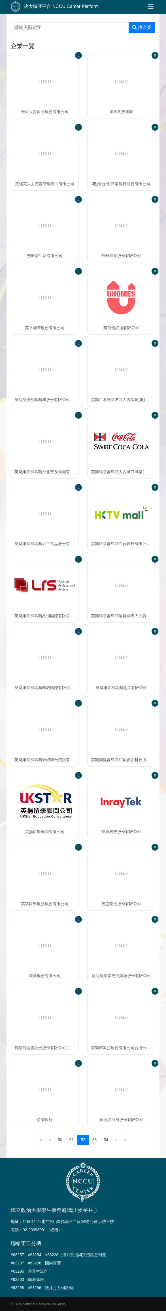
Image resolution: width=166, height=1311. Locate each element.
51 (71, 1139)
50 (60, 1139)
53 (94, 1139)
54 (106, 1139)
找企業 (142, 27)
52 (83, 1139)
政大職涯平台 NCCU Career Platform (55, 6)
